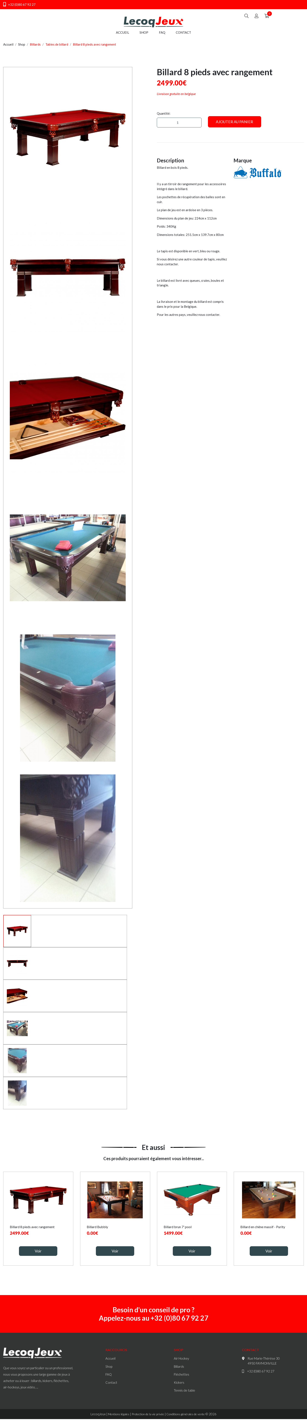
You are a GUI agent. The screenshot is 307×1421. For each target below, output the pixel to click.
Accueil (122, 35)
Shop (144, 35)
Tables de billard (56, 47)
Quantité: (163, 116)
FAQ (162, 35)
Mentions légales (114, 1417)
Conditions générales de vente (189, 1417)
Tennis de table (184, 1393)
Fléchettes (181, 1377)
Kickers (179, 1385)
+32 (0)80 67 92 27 (19, 4)
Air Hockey (181, 1361)
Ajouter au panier (234, 124)
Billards (35, 47)
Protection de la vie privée (146, 1417)
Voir (38, 1253)
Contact (183, 35)
